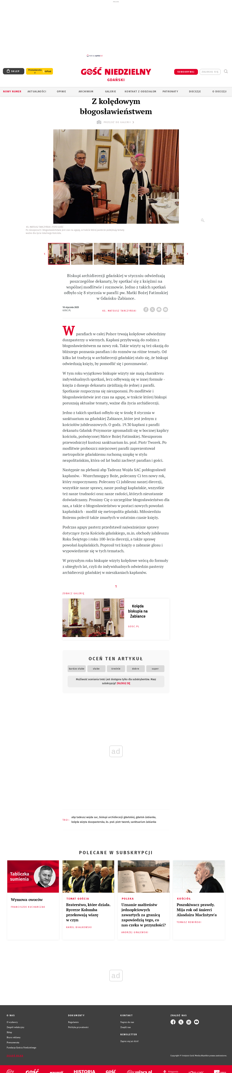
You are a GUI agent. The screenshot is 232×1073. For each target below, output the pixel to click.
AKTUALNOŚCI (37, 91)
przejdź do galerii (116, 122)
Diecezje (195, 91)
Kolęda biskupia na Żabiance (138, 611)
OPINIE (61, 91)
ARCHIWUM (86, 91)
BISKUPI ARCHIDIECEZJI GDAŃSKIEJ (117, 817)
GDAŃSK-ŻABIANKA (146, 817)
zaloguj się (210, 72)
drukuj (159, 308)
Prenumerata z (35, 71)
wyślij (166, 308)
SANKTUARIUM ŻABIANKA (143, 822)
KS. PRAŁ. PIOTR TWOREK (117, 822)
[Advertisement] (116, 29)
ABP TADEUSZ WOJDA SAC (84, 817)
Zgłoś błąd (15, 1055)
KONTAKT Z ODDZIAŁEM (140, 91)
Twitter (153, 308)
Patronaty (170, 91)
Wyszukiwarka (225, 71)
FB (146, 308)
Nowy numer (12, 91)
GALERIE (110, 91)
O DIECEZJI (219, 91)
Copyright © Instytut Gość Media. (185, 1055)
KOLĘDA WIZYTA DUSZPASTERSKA (88, 822)
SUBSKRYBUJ (185, 72)
